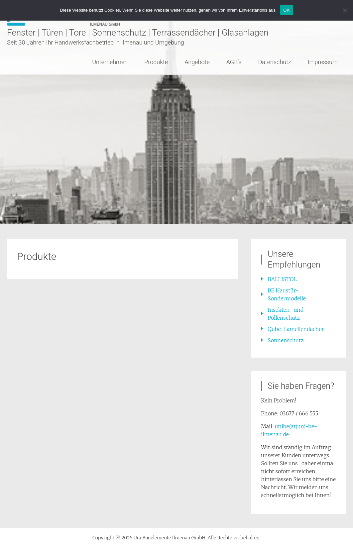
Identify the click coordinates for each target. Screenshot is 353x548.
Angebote (197, 61)
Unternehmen (110, 61)
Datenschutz (274, 61)
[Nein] (344, 10)
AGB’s (234, 61)
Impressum (323, 61)
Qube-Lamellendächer (296, 329)
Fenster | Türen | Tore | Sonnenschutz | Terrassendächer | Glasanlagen (137, 33)
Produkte (156, 61)
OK (286, 10)
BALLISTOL (282, 279)
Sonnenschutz (285, 340)
